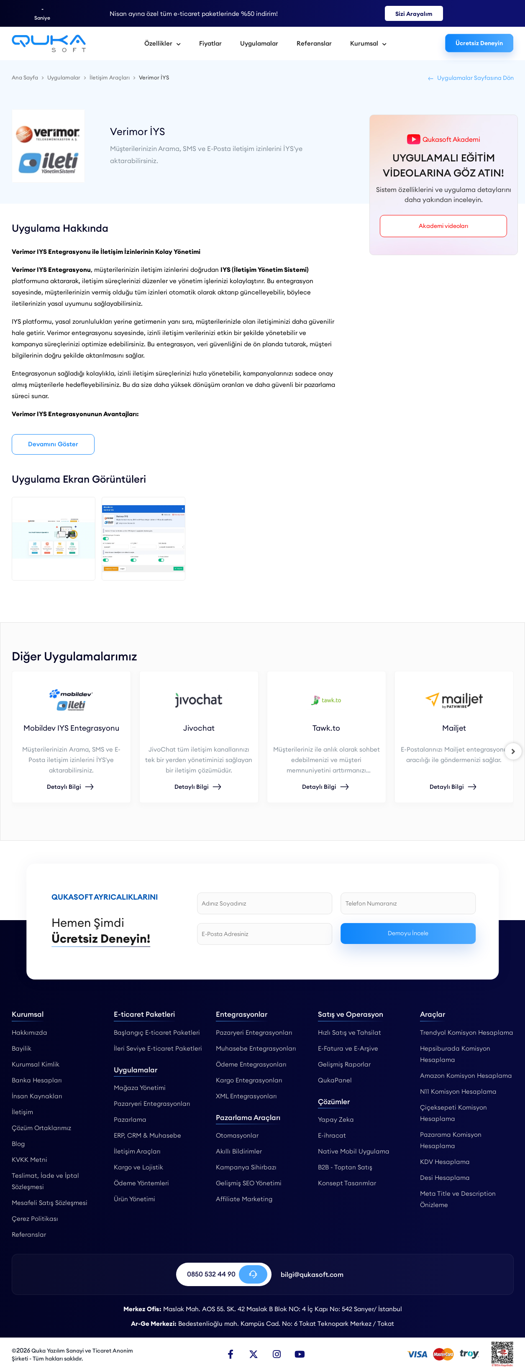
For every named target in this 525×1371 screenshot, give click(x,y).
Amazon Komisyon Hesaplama (466, 1075)
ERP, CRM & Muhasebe (147, 1136)
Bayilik (21, 1048)
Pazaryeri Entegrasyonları (152, 1104)
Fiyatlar (210, 43)
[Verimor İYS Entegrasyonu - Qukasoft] (49, 43)
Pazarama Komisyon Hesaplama (450, 1140)
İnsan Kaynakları (37, 1096)
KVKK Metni (29, 1160)
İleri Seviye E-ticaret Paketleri (158, 1048)
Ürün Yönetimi (134, 1199)
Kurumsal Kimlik (35, 1064)
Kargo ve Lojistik (138, 1167)
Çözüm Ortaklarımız (41, 1128)
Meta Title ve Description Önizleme (458, 1199)
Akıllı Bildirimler (239, 1152)
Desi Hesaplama (445, 1178)
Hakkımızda (29, 1032)
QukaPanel (335, 1080)
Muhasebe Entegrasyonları (256, 1048)
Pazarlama (130, 1120)
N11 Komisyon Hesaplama (458, 1091)
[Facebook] (230, 1354)
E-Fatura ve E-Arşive (348, 1048)
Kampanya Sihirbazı (246, 1167)
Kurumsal (368, 43)
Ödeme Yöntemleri (141, 1183)
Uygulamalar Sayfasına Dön (470, 78)
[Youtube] (299, 1354)
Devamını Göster (53, 444)
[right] (513, 751)
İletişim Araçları (137, 1152)
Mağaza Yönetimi (140, 1088)
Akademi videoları (443, 226)
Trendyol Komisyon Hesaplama (466, 1032)
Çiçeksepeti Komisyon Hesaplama (453, 1113)
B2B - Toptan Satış (345, 1167)
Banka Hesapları (37, 1080)
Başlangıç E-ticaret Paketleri (157, 1032)
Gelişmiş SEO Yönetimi (249, 1183)
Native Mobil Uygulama (353, 1152)
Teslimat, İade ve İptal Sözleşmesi (45, 1181)
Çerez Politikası (35, 1219)
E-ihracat (332, 1136)
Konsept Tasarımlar (347, 1183)
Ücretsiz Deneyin (479, 43)
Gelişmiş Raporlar (344, 1064)
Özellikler (162, 43)
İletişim (22, 1112)
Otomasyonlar (237, 1136)
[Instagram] (276, 1354)
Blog (18, 1144)
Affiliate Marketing (244, 1199)
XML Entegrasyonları (246, 1096)
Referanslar (314, 43)
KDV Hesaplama (445, 1162)
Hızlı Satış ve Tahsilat (349, 1032)
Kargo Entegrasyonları (249, 1080)
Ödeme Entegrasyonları (251, 1064)
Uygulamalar (259, 43)
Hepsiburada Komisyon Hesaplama (455, 1054)
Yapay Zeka (336, 1120)
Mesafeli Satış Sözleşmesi (49, 1203)
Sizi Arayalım (414, 14)
